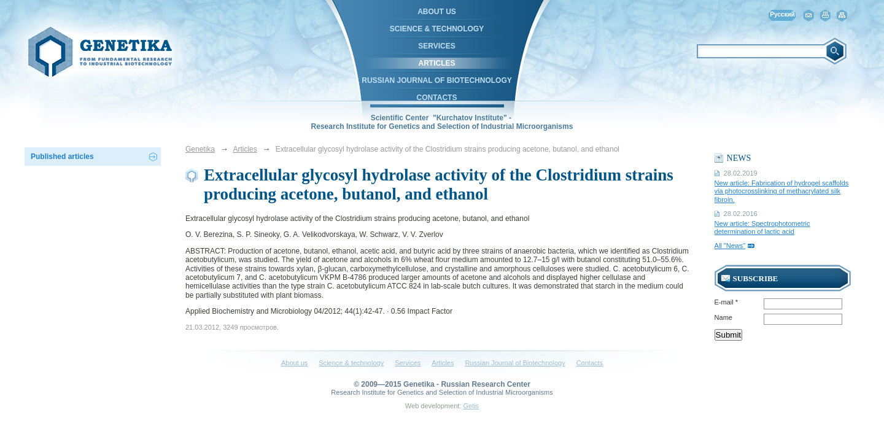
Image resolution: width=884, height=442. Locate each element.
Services (436, 46)
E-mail (727, 302)
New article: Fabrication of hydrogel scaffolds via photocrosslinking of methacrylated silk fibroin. (782, 191)
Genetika (200, 149)
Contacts (437, 97)
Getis (471, 405)
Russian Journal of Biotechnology (436, 80)
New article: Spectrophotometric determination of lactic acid (762, 227)
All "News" (730, 245)
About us (436, 11)
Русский (782, 14)
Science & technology (437, 29)
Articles (437, 63)
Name (723, 317)
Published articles (62, 156)
